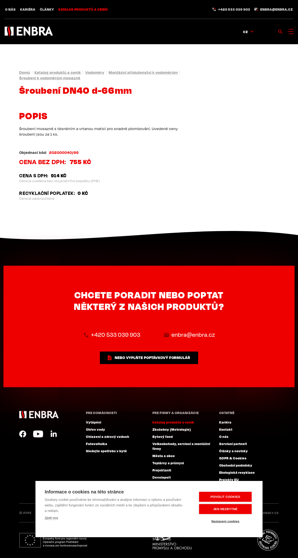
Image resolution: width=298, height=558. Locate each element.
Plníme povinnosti (268, 540)
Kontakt (225, 429)
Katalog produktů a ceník (83, 9)
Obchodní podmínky (235, 465)
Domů (24, 72)
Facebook (22, 433)
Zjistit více (51, 518)
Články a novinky (233, 451)
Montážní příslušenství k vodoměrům (143, 72)
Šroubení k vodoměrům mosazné (49, 78)
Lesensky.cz (268, 513)
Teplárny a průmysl (168, 463)
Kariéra (27, 9)
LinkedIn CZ (53, 433)
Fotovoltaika (96, 444)
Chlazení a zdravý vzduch (107, 436)
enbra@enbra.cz (276, 9)
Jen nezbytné (225, 509)
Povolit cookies (225, 497)
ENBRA (39, 414)
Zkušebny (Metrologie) (171, 429)
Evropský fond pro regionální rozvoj (53, 540)
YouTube (38, 433)
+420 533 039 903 (234, 9)
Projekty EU (229, 479)
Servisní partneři (233, 444)
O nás (10, 9)
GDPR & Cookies (233, 458)
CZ (245, 32)
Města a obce (163, 456)
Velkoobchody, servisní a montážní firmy (181, 446)
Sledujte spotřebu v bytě (106, 451)
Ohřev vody (95, 429)
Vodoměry (94, 72)
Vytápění (93, 422)
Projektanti (161, 470)
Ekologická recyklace (237, 472)
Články (47, 9)
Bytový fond (162, 436)
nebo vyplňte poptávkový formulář (152, 357)
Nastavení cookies (225, 521)
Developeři (161, 477)
